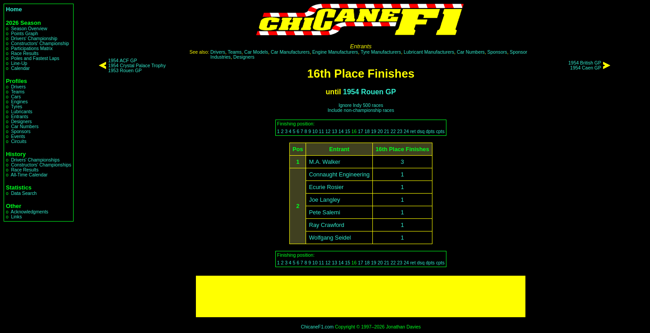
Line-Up (19, 63)
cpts (440, 131)
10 (315, 131)
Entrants (19, 116)
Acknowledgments (29, 211)
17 (360, 131)
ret (413, 131)
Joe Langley (324, 199)
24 (406, 131)
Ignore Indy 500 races (361, 105)
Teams (17, 91)
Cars (16, 96)
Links (16, 216)
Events (18, 136)
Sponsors (20, 131)
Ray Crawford (326, 225)
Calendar (20, 68)
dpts (430, 131)
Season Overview (29, 28)
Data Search (24, 193)
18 (367, 131)
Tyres (16, 106)
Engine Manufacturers (335, 52)
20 (380, 131)
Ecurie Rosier (326, 187)
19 (373, 131)
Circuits (18, 141)
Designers (21, 121)
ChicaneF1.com (317, 326)
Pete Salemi (324, 212)
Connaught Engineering (339, 174)
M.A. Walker (324, 161)
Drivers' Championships (35, 159)
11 (321, 131)
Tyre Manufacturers (381, 52)
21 (387, 131)
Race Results (24, 53)
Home (14, 9)
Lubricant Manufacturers (429, 52)
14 (341, 131)
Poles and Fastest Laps (35, 58)
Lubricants (21, 111)
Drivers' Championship (34, 38)
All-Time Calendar (29, 174)
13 (334, 131)
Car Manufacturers (290, 52)
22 (393, 131)
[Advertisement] (360, 296)
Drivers (18, 86)
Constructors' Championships (41, 164)
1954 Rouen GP (369, 92)
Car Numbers (24, 126)
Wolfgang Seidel (330, 237)
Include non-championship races (361, 110)
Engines (19, 101)
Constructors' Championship (40, 43)
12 (328, 131)
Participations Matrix (31, 48)
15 (347, 131)
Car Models (256, 52)
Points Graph (24, 33)
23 (400, 131)
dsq (421, 131)
